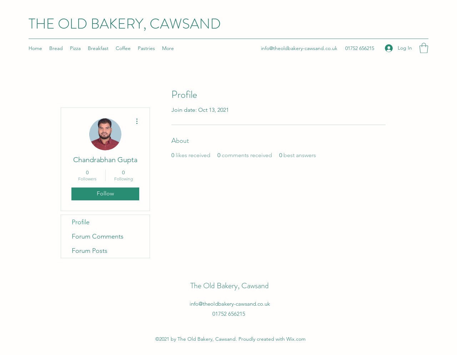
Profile (81, 222)
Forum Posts (89, 251)
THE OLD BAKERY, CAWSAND (125, 24)
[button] (424, 48)
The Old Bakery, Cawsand (229, 285)
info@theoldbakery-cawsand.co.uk (299, 48)
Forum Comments (98, 236)
